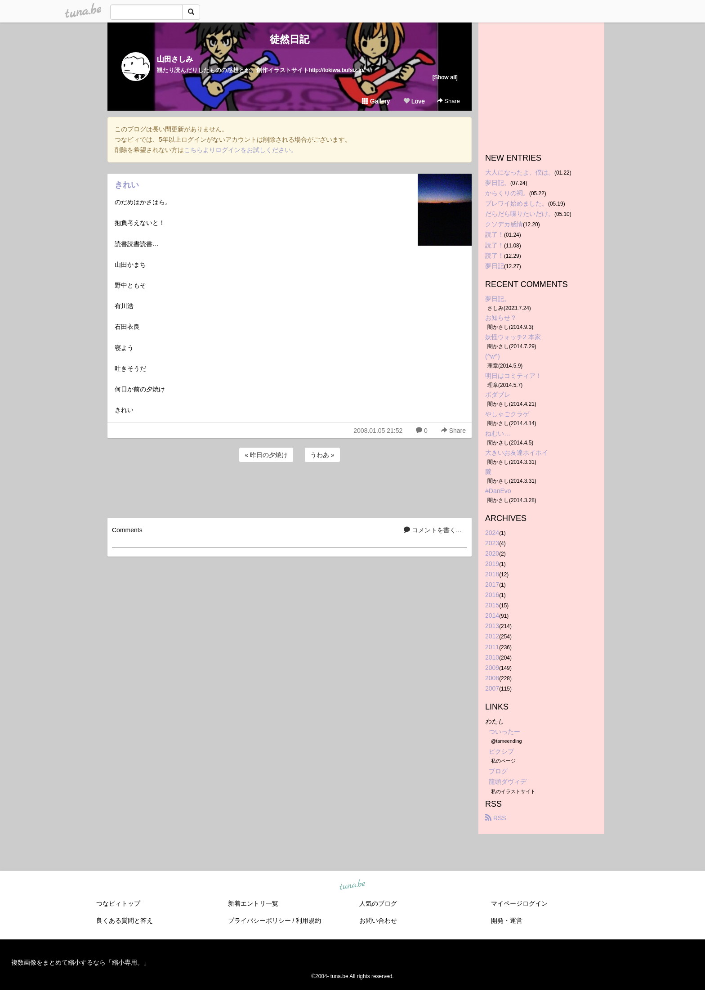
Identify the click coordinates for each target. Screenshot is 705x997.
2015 (492, 605)
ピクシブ (501, 751)
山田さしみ (175, 59)
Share (448, 101)
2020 (492, 553)
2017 (492, 584)
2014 (492, 615)
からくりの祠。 (507, 193)
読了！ (494, 234)
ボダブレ (497, 394)
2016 (492, 594)
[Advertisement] (289, 488)
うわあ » (322, 454)
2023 (492, 543)
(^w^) (492, 356)
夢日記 (494, 265)
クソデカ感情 (504, 224)
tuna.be (352, 885)
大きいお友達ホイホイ (516, 452)
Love (414, 101)
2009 (492, 667)
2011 (492, 647)
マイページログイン (519, 903)
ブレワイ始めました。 (516, 203)
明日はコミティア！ (513, 375)
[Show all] (445, 77)
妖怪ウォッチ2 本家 (513, 337)
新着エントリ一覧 (253, 903)
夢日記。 (497, 182)
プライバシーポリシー (259, 920)
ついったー (504, 731)
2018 (492, 574)
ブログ (498, 771)
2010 (492, 657)
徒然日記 (289, 39)
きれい (127, 184)
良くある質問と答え (124, 920)
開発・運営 (506, 920)
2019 (492, 563)
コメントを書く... (432, 530)
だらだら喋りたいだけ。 (519, 213)
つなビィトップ (118, 903)
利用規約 (308, 920)
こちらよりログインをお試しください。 (240, 149)
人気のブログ (378, 903)
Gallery (376, 101)
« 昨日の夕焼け (266, 454)
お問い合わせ (378, 920)
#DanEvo (498, 490)
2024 (492, 532)
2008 (492, 678)
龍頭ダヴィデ (508, 781)
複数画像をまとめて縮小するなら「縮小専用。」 (80, 962)
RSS (495, 818)
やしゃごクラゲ (507, 414)
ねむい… (497, 433)
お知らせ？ (501, 317)
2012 (492, 636)
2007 (492, 688)
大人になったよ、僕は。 (519, 172)
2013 (492, 625)
